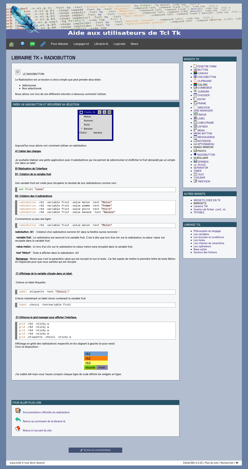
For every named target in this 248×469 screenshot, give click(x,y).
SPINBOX (201, 161)
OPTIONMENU (204, 144)
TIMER (197, 171)
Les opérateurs (202, 246)
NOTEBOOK (202, 141)
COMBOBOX (203, 87)
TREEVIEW (202, 181)
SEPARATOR (201, 167)
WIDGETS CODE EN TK (207, 200)
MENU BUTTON (203, 133)
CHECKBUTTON (205, 77)
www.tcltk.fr (17, 462)
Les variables (201, 234)
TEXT (199, 174)
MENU (199, 130)
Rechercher (227, 462)
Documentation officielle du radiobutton (42, 412)
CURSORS (201, 91)
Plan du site (211, 462)
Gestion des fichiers (205, 252)
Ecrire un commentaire (95, 450)
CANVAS (201, 73)
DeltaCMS (189, 462)
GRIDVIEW (202, 107)
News (134, 44)
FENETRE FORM (205, 66)
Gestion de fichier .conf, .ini (210, 209)
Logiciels (119, 44)
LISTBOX (201, 126)
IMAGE (200, 114)
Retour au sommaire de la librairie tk (43, 421)
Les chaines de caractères (209, 243)
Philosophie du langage (207, 231)
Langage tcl (81, 44)
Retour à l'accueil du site (36, 430)
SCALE (200, 164)
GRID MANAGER (203, 110)
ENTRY (200, 99)
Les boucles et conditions (209, 237)
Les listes (199, 240)
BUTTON (201, 69)
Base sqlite (200, 249)
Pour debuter (59, 44)
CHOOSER (202, 95)
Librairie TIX (201, 206)
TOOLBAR (199, 177)
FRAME (200, 103)
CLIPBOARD (202, 81)
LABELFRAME (204, 122)
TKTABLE (199, 212)
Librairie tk (101, 44)
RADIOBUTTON (204, 154)
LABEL (199, 118)
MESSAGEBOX (204, 137)
